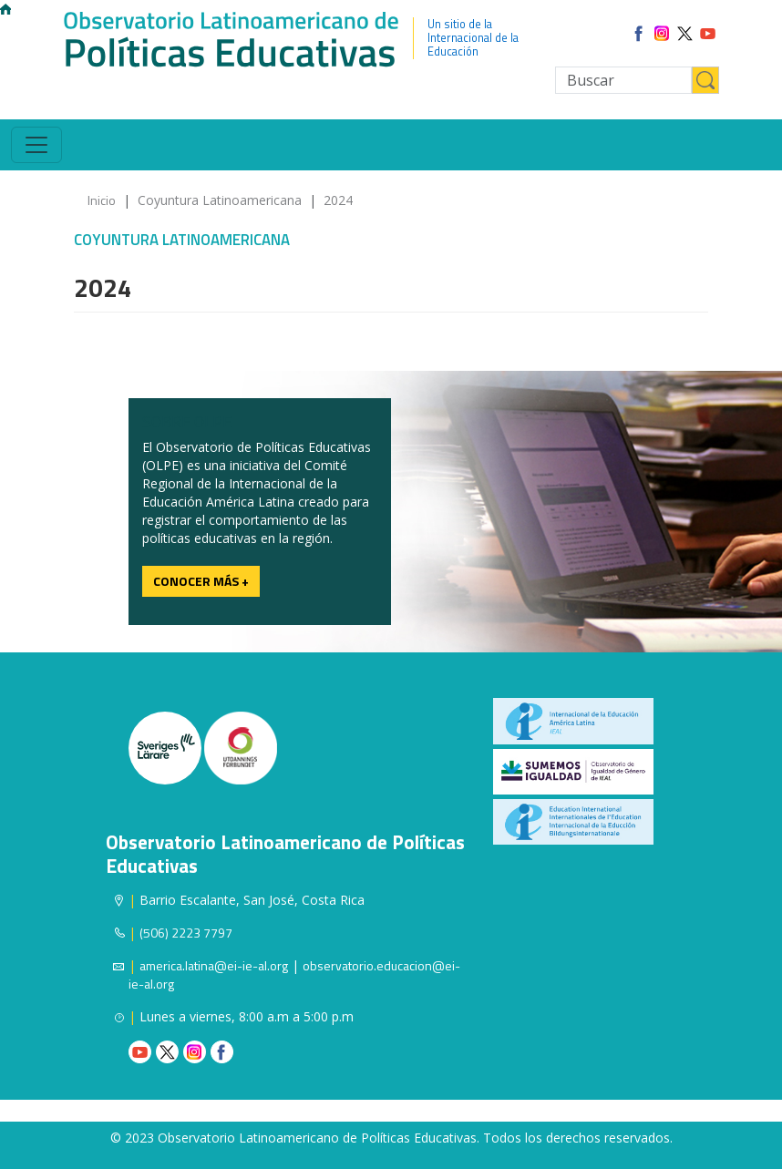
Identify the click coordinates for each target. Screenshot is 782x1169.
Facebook (222, 1052)
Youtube (140, 1052)
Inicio (101, 200)
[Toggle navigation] (36, 145)
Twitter (167, 1052)
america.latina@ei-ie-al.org (213, 965)
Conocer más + (201, 580)
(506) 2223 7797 (185, 932)
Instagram (194, 1052)
